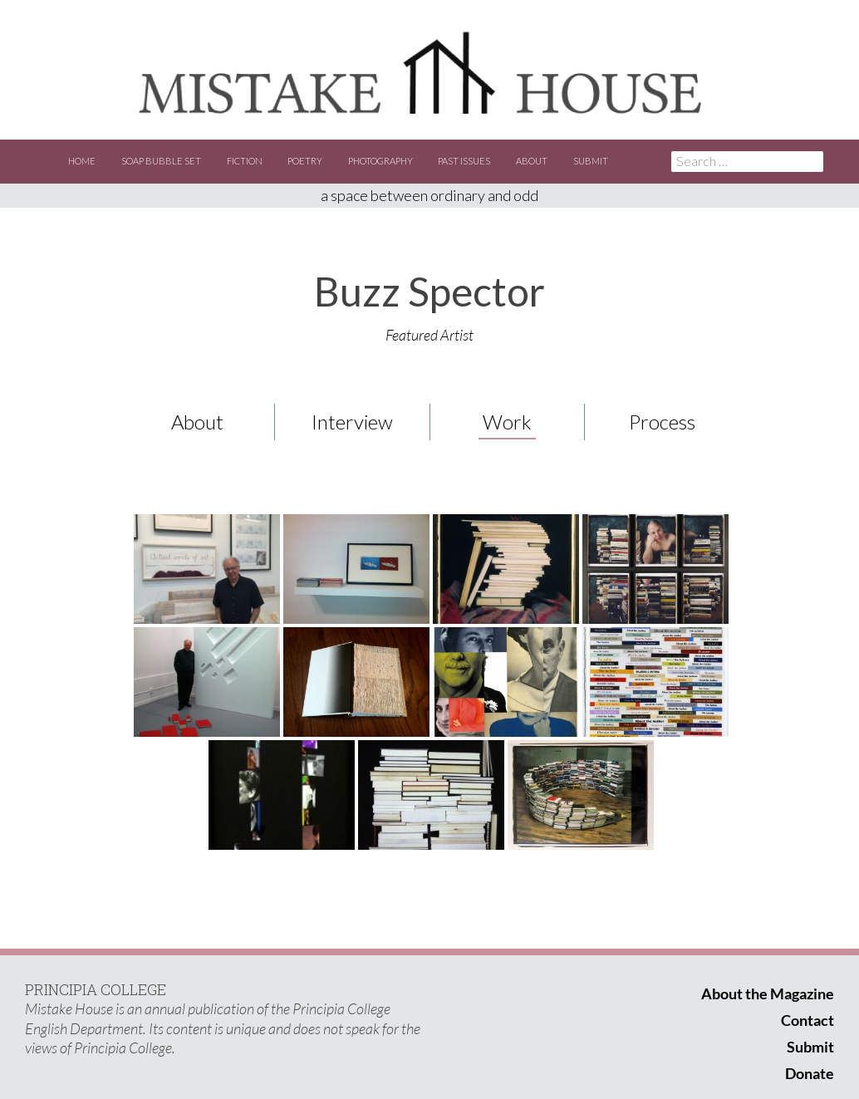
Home (82, 160)
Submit (590, 160)
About (531, 160)
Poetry (304, 160)
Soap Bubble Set (161, 160)
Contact (807, 1020)
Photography (380, 160)
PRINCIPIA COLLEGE (95, 989)
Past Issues (464, 160)
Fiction (245, 160)
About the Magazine (767, 993)
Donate (809, 1073)
